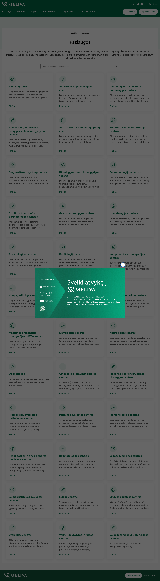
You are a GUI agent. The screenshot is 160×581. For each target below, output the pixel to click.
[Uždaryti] (123, 265)
